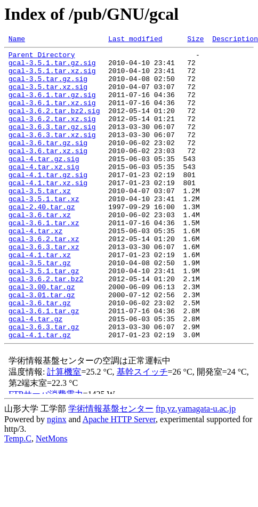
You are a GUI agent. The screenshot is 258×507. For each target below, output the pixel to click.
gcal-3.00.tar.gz (42, 336)
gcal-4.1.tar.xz (40, 298)
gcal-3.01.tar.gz (42, 346)
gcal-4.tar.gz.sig (44, 182)
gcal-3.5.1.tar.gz (44, 317)
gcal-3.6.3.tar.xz (44, 288)
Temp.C (17, 497)
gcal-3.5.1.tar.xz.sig (52, 77)
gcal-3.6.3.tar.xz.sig (52, 154)
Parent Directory (42, 57)
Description (235, 40)
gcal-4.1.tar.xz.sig (48, 211)
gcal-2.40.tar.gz (42, 240)
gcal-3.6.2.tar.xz (44, 278)
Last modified (135, 40)
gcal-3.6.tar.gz (40, 355)
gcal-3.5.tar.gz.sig (48, 86)
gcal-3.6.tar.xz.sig (48, 173)
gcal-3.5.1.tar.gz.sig (52, 67)
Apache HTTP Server (119, 478)
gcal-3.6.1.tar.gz (44, 365)
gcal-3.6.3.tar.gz (44, 384)
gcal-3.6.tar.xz (40, 250)
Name (17, 40)
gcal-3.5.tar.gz (40, 307)
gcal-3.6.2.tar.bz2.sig (54, 125)
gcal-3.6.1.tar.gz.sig (52, 105)
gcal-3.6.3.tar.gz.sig (52, 144)
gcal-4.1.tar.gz (40, 394)
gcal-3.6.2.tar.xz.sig (52, 134)
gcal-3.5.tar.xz (40, 221)
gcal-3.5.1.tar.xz (44, 230)
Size (195, 40)
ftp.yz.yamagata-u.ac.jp (196, 467)
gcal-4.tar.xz (35, 269)
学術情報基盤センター (111, 467)
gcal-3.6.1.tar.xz (44, 259)
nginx (56, 478)
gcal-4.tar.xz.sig (44, 192)
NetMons (52, 497)
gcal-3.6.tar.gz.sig (48, 163)
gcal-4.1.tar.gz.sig (48, 202)
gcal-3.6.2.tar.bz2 (46, 326)
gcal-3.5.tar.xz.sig (48, 96)
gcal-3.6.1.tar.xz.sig (52, 115)
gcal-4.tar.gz (35, 374)
